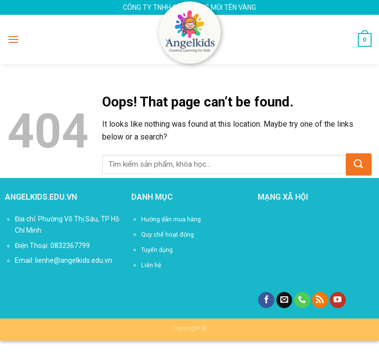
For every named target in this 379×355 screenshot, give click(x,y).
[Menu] (13, 39)
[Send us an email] (284, 300)
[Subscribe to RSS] (320, 300)
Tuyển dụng (157, 249)
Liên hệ (151, 265)
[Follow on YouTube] (338, 300)
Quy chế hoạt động (167, 234)
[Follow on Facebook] (266, 300)
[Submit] (359, 164)
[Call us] (302, 300)
